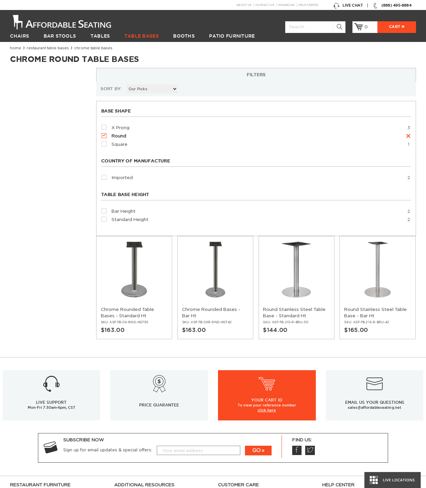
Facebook (296, 332)
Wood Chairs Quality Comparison (358, 425)
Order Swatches (339, 394)
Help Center (308, 5)
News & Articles (131, 394)
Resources (125, 387)
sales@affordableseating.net (374, 289)
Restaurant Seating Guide (350, 410)
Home (15, 48)
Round (28, 125)
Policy (224, 402)
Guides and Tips (131, 410)
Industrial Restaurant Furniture (147, 417)
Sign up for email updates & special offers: (107, 332)
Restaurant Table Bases (48, 48)
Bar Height (33, 201)
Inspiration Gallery (341, 387)
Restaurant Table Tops (34, 410)
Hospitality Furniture (32, 440)
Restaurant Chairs (29, 379)
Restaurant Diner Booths (37, 433)
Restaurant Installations (140, 402)
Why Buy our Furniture (346, 448)
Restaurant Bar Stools (34, 387)
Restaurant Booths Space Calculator (361, 456)
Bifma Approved (339, 440)
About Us (243, 5)
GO (256, 332)
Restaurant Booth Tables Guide (356, 463)
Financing (286, 5)
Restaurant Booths (30, 417)
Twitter (309, 332)
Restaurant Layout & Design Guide (359, 402)
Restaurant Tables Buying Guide (148, 433)
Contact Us (264, 5)
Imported (31, 167)
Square (29, 134)
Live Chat (348, 5)
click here (267, 292)
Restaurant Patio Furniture (39, 425)
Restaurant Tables (29, 394)
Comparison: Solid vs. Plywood (355, 433)
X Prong (30, 117)
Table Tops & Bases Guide (349, 417)
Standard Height (39, 209)
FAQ (222, 394)
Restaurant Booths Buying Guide (149, 425)
